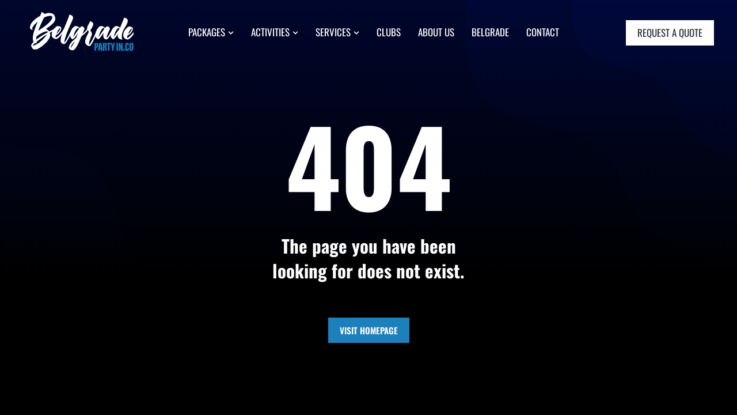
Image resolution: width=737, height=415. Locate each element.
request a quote (669, 34)
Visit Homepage (369, 330)
